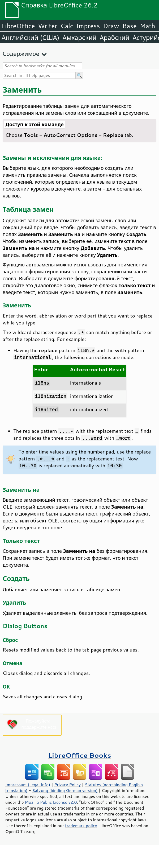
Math (147, 25)
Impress (88, 25)
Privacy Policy (67, 785)
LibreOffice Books (79, 755)
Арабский (114, 37)
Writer (47, 25)
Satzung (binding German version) (65, 790)
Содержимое (21, 54)
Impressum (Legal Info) (27, 785)
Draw (111, 25)
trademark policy (81, 825)
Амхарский (80, 37)
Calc (67, 25)
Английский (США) (30, 37)
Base (129, 25)
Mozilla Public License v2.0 (51, 802)
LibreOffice (18, 25)
